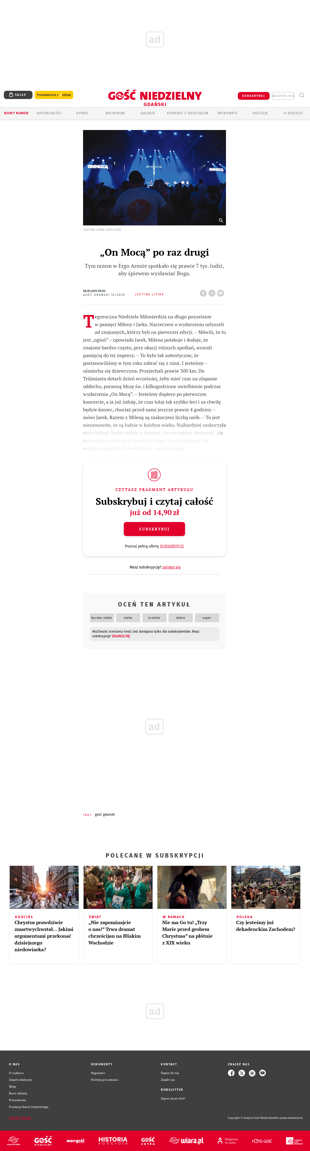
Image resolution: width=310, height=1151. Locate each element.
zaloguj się (283, 96)
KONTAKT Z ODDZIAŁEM (188, 113)
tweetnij (213, 292)
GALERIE (148, 113)
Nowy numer (16, 113)
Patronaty (227, 113)
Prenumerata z (54, 95)
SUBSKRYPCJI (172, 546)
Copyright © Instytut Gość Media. (248, 1118)
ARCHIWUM (115, 113)
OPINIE (82, 113)
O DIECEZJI (293, 113)
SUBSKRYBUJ (253, 96)
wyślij (221, 292)
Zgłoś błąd (20, 1118)
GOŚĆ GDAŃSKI (105, 815)
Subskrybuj (154, 529)
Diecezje (260, 113)
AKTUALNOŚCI (49, 113)
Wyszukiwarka (301, 95)
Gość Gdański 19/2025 (104, 295)
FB (204, 292)
